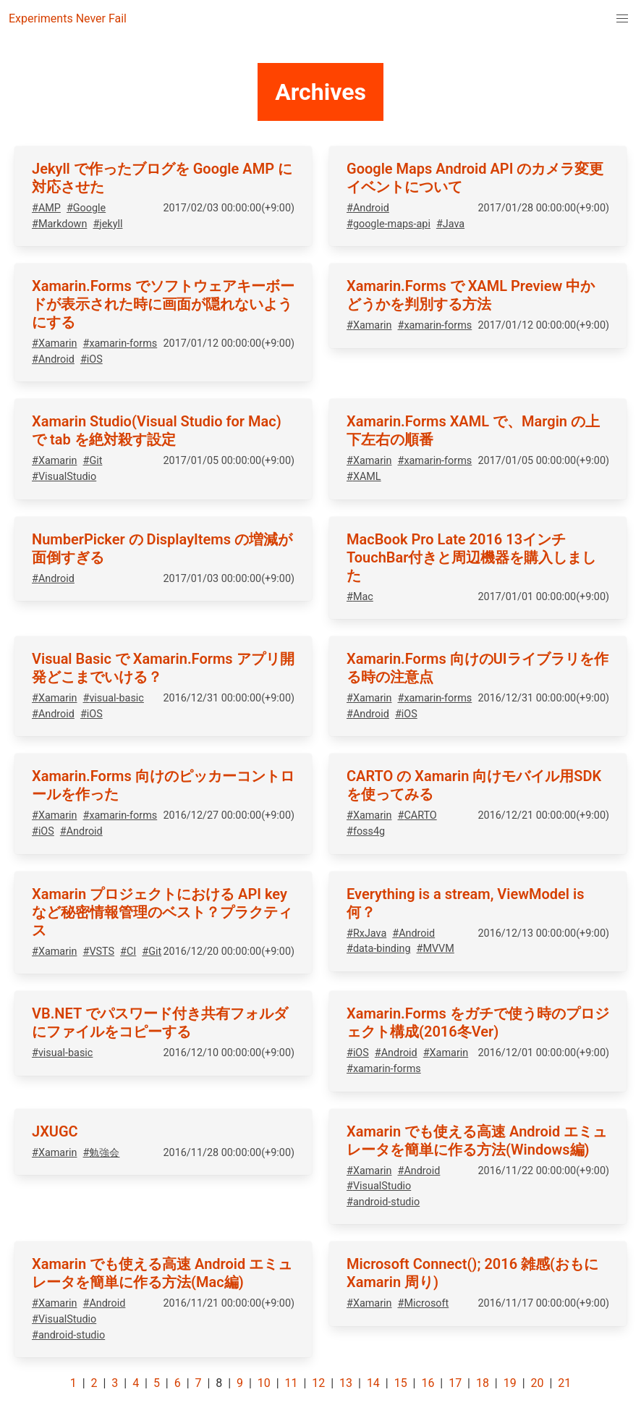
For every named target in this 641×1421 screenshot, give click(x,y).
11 (291, 1383)
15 (400, 1383)
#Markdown (59, 224)
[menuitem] (622, 19)
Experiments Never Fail (68, 18)
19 (510, 1383)
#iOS (91, 359)
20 (536, 1383)
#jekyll (107, 224)
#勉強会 (101, 1153)
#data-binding (379, 949)
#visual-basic (113, 698)
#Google (86, 208)
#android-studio (383, 1202)
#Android (368, 208)
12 (318, 1383)
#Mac (360, 597)
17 (455, 1383)
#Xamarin (54, 343)
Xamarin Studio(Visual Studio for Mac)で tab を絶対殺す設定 (156, 430)
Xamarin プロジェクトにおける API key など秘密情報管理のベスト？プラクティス (162, 912)
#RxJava (366, 933)
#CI (128, 951)
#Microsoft (423, 1303)
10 (264, 1383)
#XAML (364, 477)
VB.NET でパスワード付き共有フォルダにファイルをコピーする (160, 1022)
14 (373, 1383)
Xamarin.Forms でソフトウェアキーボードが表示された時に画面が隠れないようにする (163, 304)
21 (564, 1383)
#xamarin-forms (120, 343)
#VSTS (99, 951)
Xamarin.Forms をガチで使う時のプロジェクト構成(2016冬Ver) (478, 1022)
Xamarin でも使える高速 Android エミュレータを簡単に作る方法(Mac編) (162, 1273)
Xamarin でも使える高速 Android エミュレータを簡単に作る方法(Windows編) (477, 1140)
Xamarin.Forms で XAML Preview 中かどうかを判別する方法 (471, 295)
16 (427, 1383)
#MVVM (435, 949)
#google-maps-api (388, 224)
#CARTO (417, 815)
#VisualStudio (64, 477)
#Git (93, 461)
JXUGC (55, 1131)
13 (345, 1383)
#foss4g (366, 831)
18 (482, 1383)
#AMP (46, 208)
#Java (450, 224)
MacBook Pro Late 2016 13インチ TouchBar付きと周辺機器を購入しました (471, 557)
